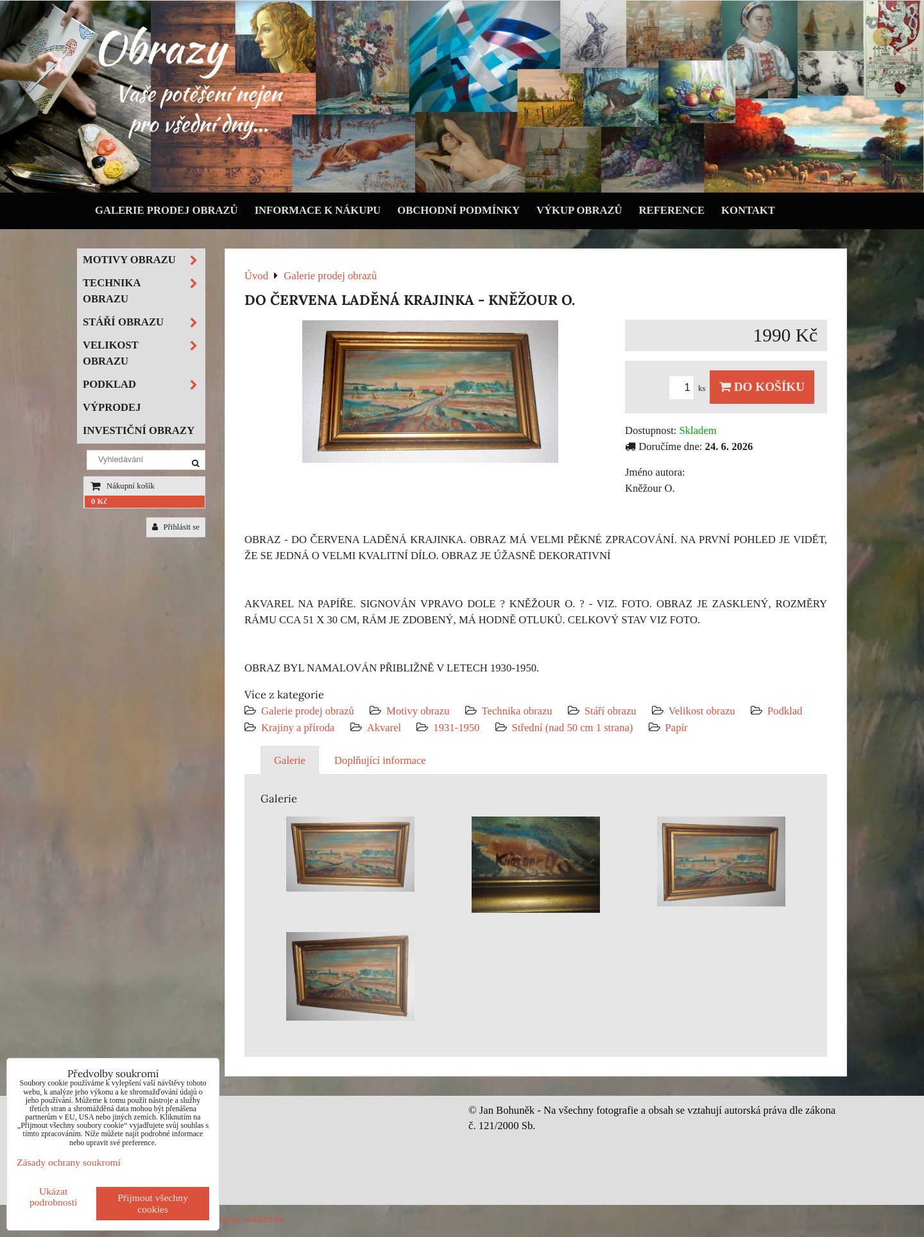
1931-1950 (456, 728)
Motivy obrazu (417, 711)
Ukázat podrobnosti (54, 1196)
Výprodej (112, 407)
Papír (676, 728)
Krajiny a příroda (297, 728)
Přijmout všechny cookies (152, 1203)
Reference (672, 210)
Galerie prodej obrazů (166, 210)
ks (689, 388)
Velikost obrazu (702, 711)
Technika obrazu (517, 711)
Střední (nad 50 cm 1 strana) (572, 728)
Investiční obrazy (138, 430)
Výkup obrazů (579, 210)
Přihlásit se (176, 527)
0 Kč (99, 501)
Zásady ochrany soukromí (228, 1219)
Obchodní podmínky (458, 210)
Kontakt (748, 210)
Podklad (785, 711)
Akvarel (384, 728)
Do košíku (762, 387)
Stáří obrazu (611, 711)
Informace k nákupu (318, 210)
